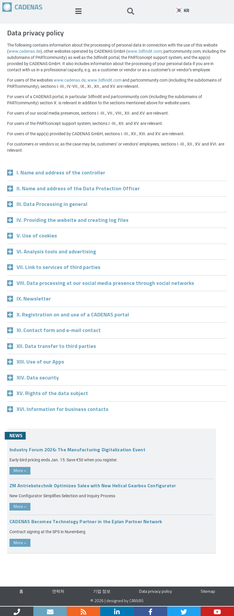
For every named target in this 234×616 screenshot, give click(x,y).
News (15, 435)
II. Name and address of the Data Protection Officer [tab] (73, 188)
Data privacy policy (155, 591)
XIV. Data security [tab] (33, 377)
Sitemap (208, 591)
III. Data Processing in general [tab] (47, 203)
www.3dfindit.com (145, 51)
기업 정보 (101, 591)
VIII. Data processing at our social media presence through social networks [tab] (100, 282)
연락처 (58, 591)
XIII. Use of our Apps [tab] (35, 361)
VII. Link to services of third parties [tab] (53, 266)
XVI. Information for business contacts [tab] (57, 408)
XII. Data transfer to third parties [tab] (51, 345)
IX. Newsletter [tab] (29, 298)
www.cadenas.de (24, 51)
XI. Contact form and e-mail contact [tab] (54, 329)
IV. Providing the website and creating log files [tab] (68, 219)
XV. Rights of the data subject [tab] (47, 393)
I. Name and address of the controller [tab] (56, 172)
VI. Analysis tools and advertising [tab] (51, 251)
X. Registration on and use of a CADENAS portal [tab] (68, 314)
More (20, 470)
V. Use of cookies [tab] (32, 235)
